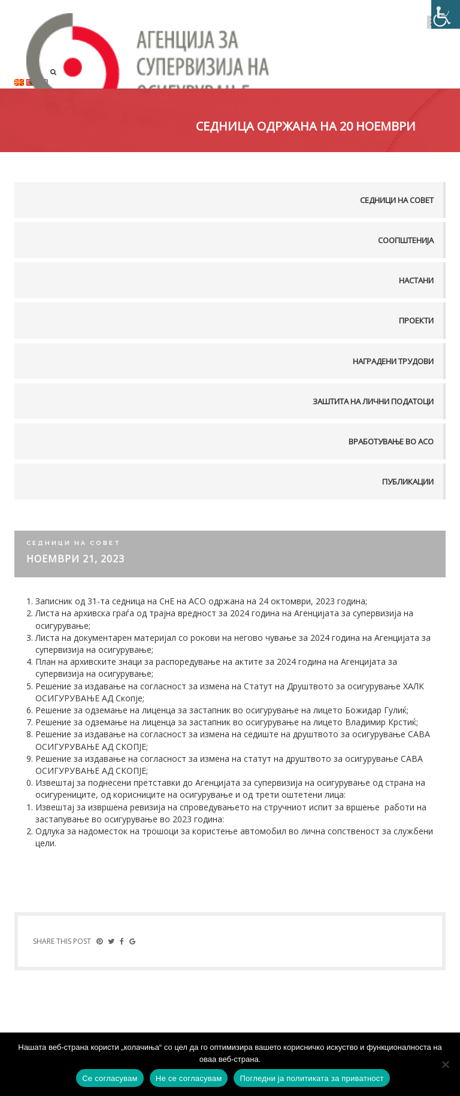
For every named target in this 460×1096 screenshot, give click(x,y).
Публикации (408, 481)
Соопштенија (406, 240)
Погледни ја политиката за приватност (311, 1078)
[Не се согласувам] (445, 1064)
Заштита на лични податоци (373, 401)
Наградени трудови (393, 361)
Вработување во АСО (391, 441)
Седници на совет (397, 200)
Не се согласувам (189, 1078)
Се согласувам (110, 1078)
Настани (416, 280)
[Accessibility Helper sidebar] (445, 14)
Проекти (416, 320)
